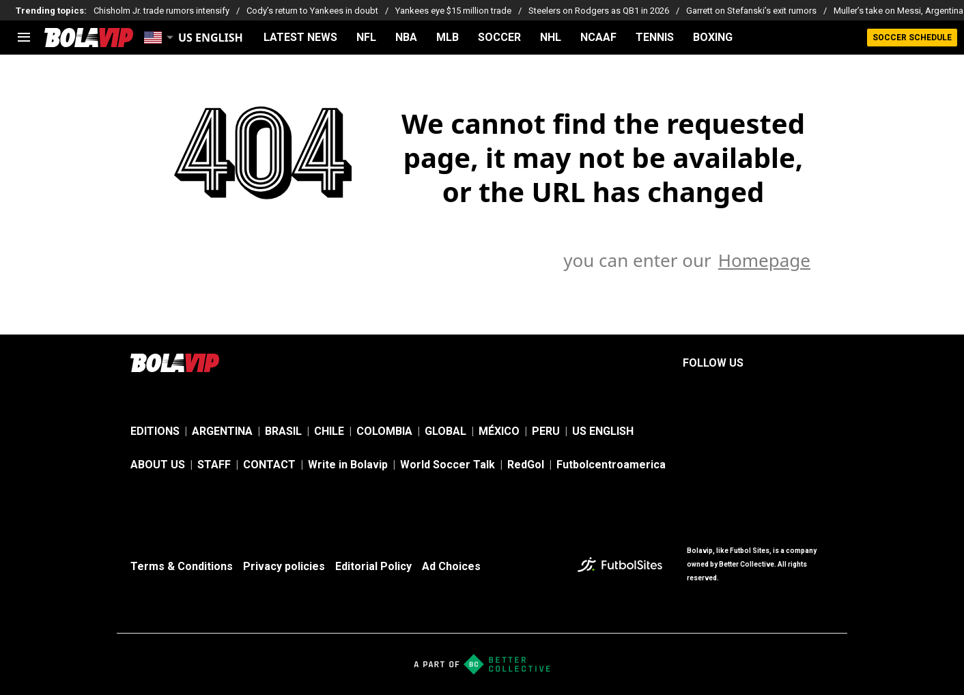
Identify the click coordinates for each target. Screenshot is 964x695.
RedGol (525, 464)
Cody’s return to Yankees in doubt (312, 10)
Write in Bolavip (348, 464)
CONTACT (269, 464)
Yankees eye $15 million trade (453, 10)
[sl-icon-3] (825, 363)
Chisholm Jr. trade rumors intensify (161, 10)
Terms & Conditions (181, 566)
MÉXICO (499, 431)
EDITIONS (155, 431)
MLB (447, 37)
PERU (546, 431)
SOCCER (499, 37)
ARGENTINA (222, 431)
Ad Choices (451, 566)
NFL (366, 37)
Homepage (764, 260)
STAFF (214, 464)
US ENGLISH (603, 431)
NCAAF (598, 37)
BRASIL (283, 431)
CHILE (329, 431)
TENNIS (655, 37)
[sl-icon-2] (795, 363)
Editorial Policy (373, 566)
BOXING (713, 37)
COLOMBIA (384, 431)
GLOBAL (445, 431)
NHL (550, 37)
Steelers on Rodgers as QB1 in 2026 (598, 10)
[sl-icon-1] (765, 363)
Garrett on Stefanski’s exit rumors (751, 10)
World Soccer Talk (447, 464)
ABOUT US (157, 464)
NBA (406, 37)
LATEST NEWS (300, 37)
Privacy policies (284, 566)
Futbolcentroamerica (611, 464)
